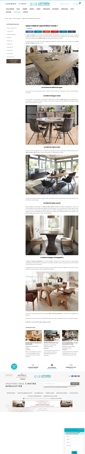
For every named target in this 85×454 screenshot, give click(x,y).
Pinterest (55, 31)
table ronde (63, 99)
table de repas (42, 38)
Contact (22, 379)
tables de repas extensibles (54, 313)
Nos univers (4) (10, 56)
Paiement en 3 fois (71, 367)
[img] (83, 429)
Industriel (64, 348)
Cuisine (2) (9, 44)
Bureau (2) (9, 41)
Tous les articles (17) (12, 28)
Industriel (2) (10, 47)
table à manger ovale (31, 152)
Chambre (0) (10, 31)
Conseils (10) (10, 53)
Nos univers (50, 346)
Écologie (46, 346)
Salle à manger (42, 322)
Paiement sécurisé (50, 393)
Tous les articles (35, 322)
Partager (30, 31)
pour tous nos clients (33, 368)
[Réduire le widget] (81, 429)
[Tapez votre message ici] (74, 446)
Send (74, 452)
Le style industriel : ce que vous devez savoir (70, 343)
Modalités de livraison (61, 393)
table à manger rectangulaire (34, 261)
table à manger (31, 35)
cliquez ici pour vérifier (56, 398)
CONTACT (23, 4)
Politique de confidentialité (34, 396)
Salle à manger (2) (11, 34)
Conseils (48, 322)
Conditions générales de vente (24, 393)
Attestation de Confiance (52, 369)
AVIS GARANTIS (52, 367)
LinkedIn (63, 31)
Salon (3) (9, 37)
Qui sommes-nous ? (39, 393)
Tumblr (71, 31)
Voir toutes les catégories (14, 61)
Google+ (47, 31)
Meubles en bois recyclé (51, 343)
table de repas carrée (48, 206)
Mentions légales (11, 393)
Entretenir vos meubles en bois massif (33, 343)
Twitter (38, 31)
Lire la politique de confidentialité (60, 387)
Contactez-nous (74, 393)
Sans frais (71, 368)
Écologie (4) (10, 50)
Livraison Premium (33, 367)
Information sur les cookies (50, 396)
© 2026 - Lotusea (42, 408)
